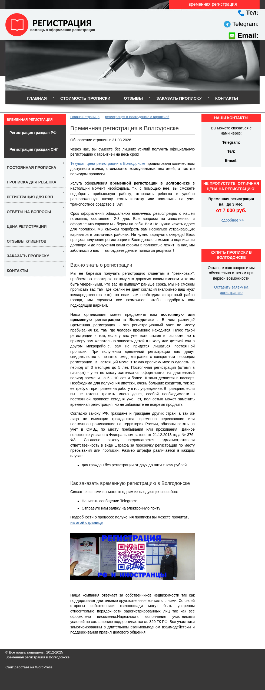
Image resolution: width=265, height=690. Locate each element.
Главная (37, 98)
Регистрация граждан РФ (33, 132)
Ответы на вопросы (29, 212)
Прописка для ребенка (31, 182)
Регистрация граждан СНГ (33, 149)
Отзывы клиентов (27, 241)
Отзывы (133, 98)
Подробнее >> (231, 220)
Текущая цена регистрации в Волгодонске (107, 163)
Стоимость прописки (85, 98)
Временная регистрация (29, 120)
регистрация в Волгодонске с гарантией (137, 117)
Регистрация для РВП (30, 197)
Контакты (226, 98)
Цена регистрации (27, 226)
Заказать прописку (178, 98)
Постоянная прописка (31, 167)
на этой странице (86, 522)
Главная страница (85, 117)
